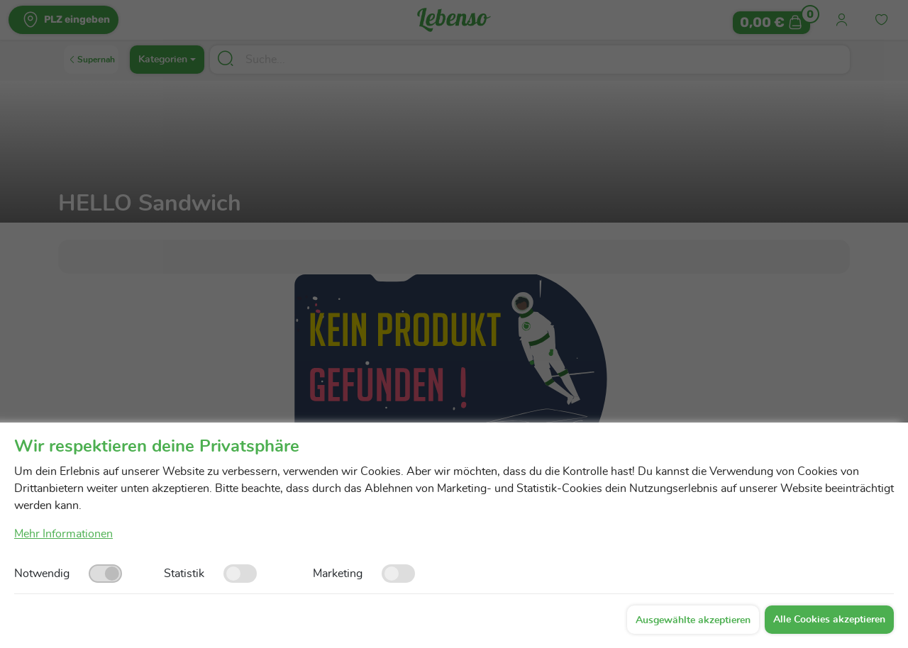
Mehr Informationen (63, 534)
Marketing (337, 573)
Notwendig (42, 573)
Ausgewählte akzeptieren (693, 620)
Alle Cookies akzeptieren (829, 620)
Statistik (184, 573)
